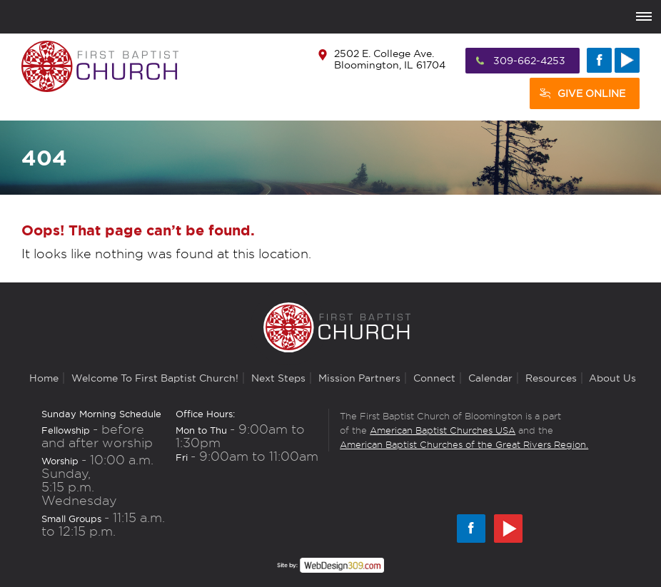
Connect (434, 378)
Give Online (591, 93)
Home (44, 378)
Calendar (490, 378)
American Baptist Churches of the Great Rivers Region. (464, 444)
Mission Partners (359, 378)
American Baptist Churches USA (442, 430)
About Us (612, 378)
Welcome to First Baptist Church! (154, 378)
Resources (551, 378)
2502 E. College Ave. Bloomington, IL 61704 (389, 59)
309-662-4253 (529, 60)
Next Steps (278, 378)
